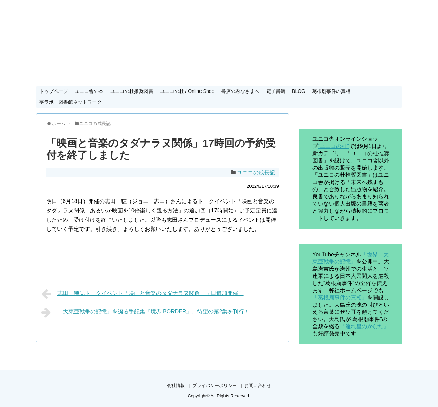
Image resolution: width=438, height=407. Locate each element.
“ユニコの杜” (333, 146)
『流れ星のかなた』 (364, 326)
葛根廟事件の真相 (331, 91)
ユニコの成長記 (256, 172)
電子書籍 (275, 91)
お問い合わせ (257, 385)
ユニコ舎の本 (89, 91)
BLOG (298, 91)
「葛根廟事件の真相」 (339, 297)
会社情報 (176, 385)
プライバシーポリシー (214, 385)
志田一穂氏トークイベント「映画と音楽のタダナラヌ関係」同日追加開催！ (142, 293)
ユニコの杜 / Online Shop (187, 91)
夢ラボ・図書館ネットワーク (70, 102)
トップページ (53, 91)
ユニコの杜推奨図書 (131, 91)
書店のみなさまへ (240, 91)
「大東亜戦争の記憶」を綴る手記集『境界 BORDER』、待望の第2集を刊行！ (145, 312)
